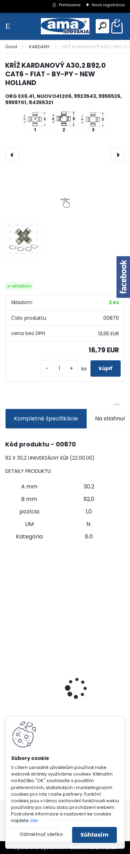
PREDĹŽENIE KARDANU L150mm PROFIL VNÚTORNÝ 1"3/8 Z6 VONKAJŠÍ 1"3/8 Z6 (61, 680)
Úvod (11, 46)
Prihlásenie (69, 5)
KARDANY (39, 46)
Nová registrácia (108, 5)
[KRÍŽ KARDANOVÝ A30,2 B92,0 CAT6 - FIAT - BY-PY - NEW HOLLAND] (65, 121)
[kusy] (59, 368)
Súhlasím (94, 835)
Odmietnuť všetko (41, 834)
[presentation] (12, 155)
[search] (102, 26)
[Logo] (65, 26)
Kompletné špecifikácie (46, 418)
